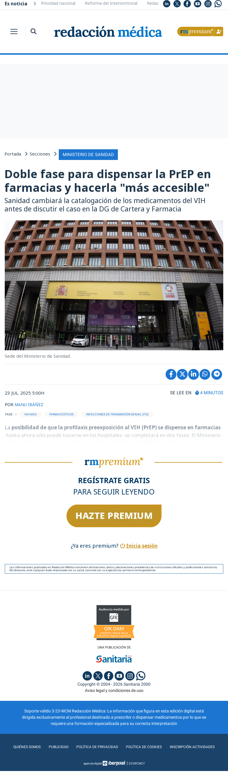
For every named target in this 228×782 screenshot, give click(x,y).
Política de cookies (174, 746)
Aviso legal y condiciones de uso (114, 689)
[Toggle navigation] (14, 31)
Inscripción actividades (114, 758)
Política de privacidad (123, 746)
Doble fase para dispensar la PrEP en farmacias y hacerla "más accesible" (107, 179)
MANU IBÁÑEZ (30, 403)
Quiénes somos (49, 746)
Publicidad (82, 746)
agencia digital (92, 774)
